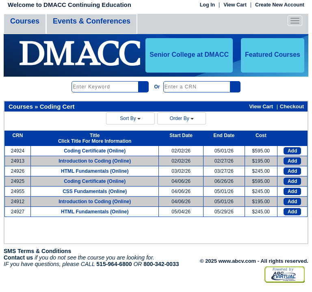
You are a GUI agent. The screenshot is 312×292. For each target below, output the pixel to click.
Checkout (292, 106)
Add (292, 151)
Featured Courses (272, 54)
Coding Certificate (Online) (95, 151)
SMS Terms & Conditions (37, 251)
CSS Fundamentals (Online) (95, 191)
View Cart (235, 5)
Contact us (18, 257)
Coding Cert (57, 106)
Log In (207, 5)
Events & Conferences (91, 21)
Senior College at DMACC (189, 54)
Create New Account (279, 5)
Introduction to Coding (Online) (94, 161)
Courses (24, 21)
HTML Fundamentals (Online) (94, 171)
